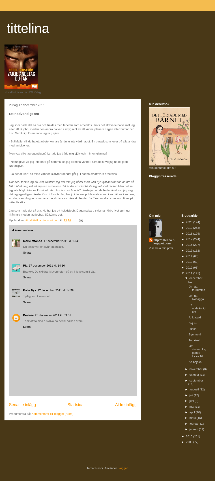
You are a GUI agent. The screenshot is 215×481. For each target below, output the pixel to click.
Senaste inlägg (22, 405)
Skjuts (192, 323)
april (192, 412)
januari (194, 429)
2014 (189, 256)
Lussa (192, 329)
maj (192, 406)
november (196, 369)
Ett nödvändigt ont (197, 308)
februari (194, 423)
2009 (189, 442)
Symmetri (195, 334)
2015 (189, 250)
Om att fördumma (197, 288)
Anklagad (195, 317)
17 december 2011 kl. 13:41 (61, 241)
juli (191, 395)
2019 (189, 227)
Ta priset (194, 340)
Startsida (75, 405)
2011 (189, 273)
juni (192, 401)
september (196, 380)
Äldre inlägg (126, 405)
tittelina (28, 28)
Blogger (123, 468)
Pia (25, 265)
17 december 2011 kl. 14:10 (47, 265)
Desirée (28, 315)
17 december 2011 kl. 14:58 (56, 290)
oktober (194, 374)
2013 (189, 261)
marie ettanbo (32, 241)
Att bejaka (195, 362)
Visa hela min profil (161, 248)
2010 (189, 436)
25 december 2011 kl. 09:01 (53, 315)
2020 (189, 222)
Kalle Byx (29, 290)
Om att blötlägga (196, 297)
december (195, 278)
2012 (189, 267)
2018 (189, 233)
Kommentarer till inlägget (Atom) (52, 413)
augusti (194, 389)
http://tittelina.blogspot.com (163, 241)
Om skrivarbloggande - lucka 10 (197, 351)
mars (193, 418)
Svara (27, 252)
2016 (189, 244)
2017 (189, 239)
